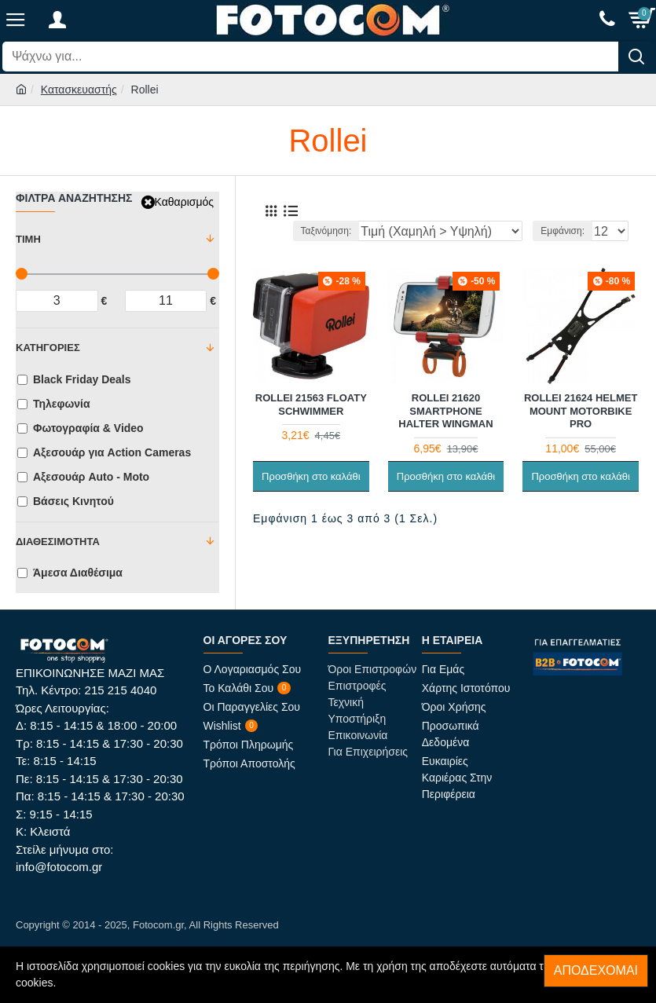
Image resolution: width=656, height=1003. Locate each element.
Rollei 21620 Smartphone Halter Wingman (445, 411)
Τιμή (28, 239)
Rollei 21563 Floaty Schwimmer (311, 404)
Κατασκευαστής (79, 89)
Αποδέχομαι (596, 970)
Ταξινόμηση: (326, 230)
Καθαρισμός (184, 202)
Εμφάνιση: (563, 230)
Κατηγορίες (48, 347)
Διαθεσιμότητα (58, 541)
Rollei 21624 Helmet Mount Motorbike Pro (580, 411)
